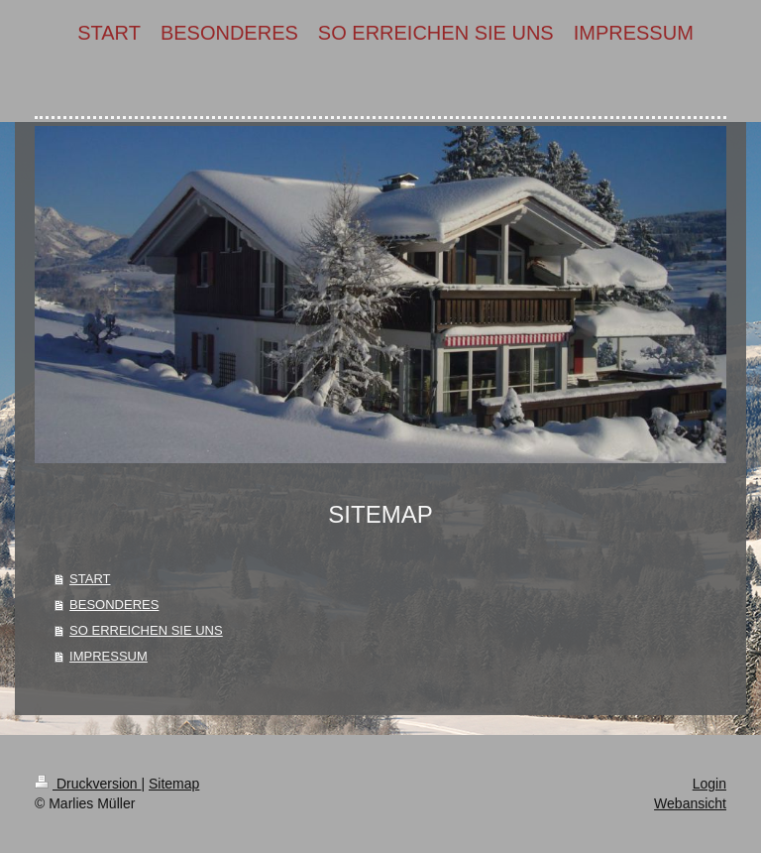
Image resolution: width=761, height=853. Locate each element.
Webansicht (690, 803)
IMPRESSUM (108, 656)
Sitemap (174, 784)
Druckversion (88, 784)
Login (709, 784)
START (89, 578)
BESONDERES (114, 604)
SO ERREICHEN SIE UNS (146, 630)
